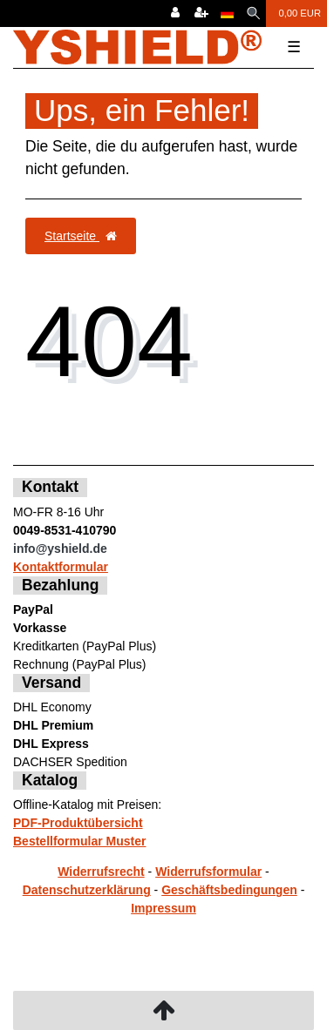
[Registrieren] (201, 13)
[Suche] (253, 13)
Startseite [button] (80, 236)
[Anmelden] (175, 13)
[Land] (227, 13)
